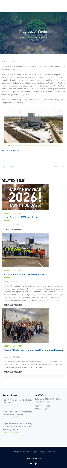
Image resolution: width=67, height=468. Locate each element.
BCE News (7, 153)
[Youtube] (30, 463)
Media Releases (10, 215)
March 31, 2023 (8, 64)
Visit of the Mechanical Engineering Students (25, 276)
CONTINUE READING (13, 232)
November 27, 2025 (12, 359)
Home (22, 39)
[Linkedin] (36, 463)
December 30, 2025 (12, 226)
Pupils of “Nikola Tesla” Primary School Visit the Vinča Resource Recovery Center (17, 429)
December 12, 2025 (12, 283)
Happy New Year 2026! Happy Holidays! (22, 219)
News (16, 153)
